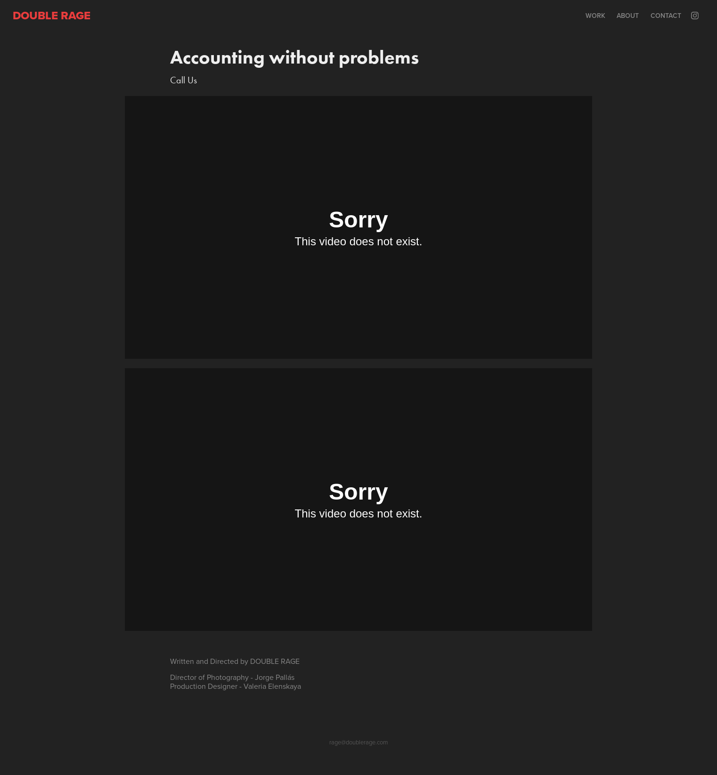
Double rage (51, 15)
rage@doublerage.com (358, 742)
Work (595, 15)
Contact (666, 15)
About (628, 15)
